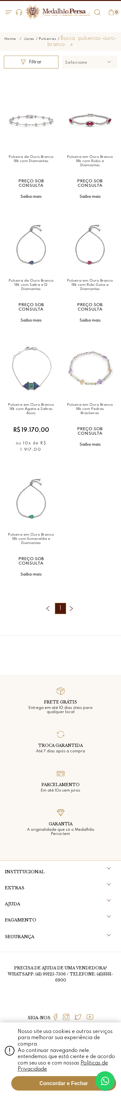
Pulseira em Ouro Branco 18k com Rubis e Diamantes (90, 161)
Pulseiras (47, 39)
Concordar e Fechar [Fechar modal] (63, 1083)
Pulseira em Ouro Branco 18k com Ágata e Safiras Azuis (31, 409)
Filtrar (31, 62)
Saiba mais (31, 197)
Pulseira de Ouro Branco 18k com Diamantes (31, 159)
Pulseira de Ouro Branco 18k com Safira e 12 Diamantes (31, 285)
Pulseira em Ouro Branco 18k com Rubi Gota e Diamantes (90, 285)
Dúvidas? (19, 12)
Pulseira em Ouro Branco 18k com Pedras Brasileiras (90, 409)
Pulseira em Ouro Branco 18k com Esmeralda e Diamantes (31, 539)
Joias (29, 39)
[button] (90, 62)
